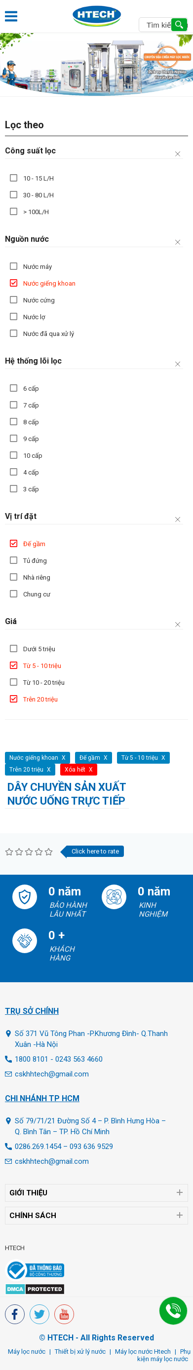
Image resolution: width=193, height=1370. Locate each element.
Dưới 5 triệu (39, 649)
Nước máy (37, 266)
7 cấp (31, 405)
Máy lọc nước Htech (143, 1351)
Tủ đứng (35, 560)
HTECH (15, 1248)
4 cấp (31, 472)
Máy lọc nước (26, 1351)
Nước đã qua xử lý (48, 333)
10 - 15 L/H (38, 178)
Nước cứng (39, 300)
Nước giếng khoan (49, 283)
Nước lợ (34, 317)
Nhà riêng (36, 577)
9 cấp (31, 439)
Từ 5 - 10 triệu (42, 665)
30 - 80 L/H (38, 195)
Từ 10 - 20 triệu (44, 682)
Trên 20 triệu (40, 699)
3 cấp (31, 489)
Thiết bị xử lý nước (80, 1351)
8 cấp (31, 422)
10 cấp (32, 455)
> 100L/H (36, 212)
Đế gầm (34, 544)
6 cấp (31, 388)
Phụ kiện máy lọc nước (164, 1355)
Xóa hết (75, 769)
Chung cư (36, 594)
